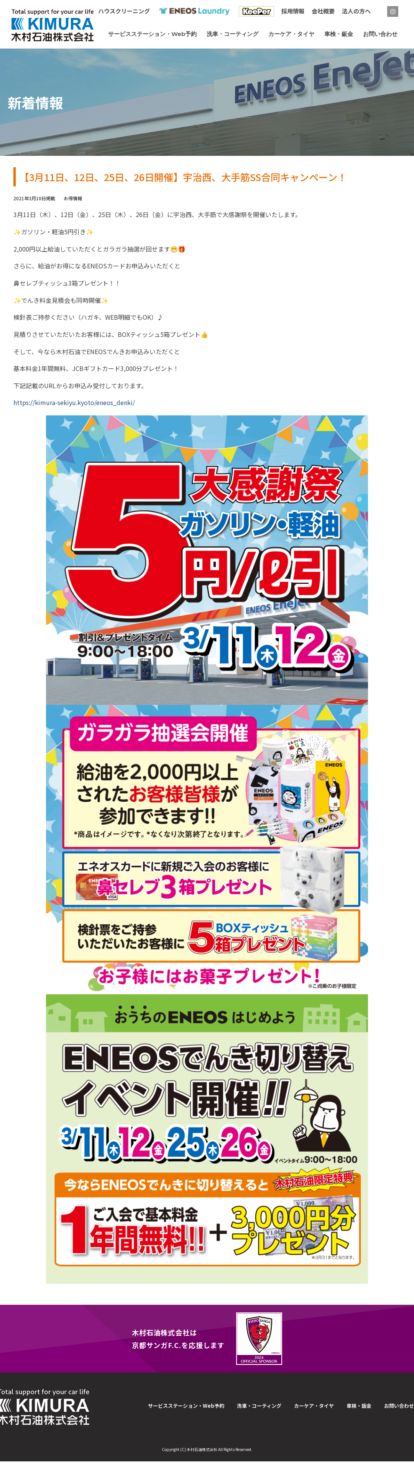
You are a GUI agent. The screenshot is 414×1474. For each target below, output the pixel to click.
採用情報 (292, 11)
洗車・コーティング (259, 1405)
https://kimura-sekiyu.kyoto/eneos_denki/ (74, 402)
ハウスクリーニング (124, 11)
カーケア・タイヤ (314, 1405)
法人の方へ (356, 11)
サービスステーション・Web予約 (186, 1405)
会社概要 (323, 11)
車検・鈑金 (359, 1405)
